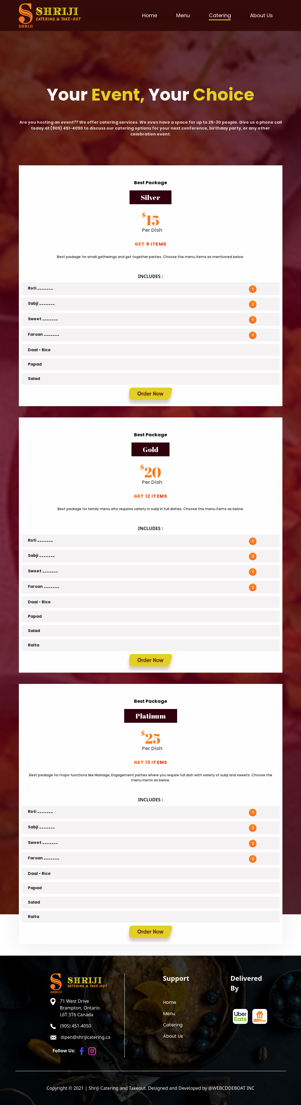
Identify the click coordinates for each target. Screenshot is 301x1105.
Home (149, 15)
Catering (220, 15)
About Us (261, 15)
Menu (183, 15)
